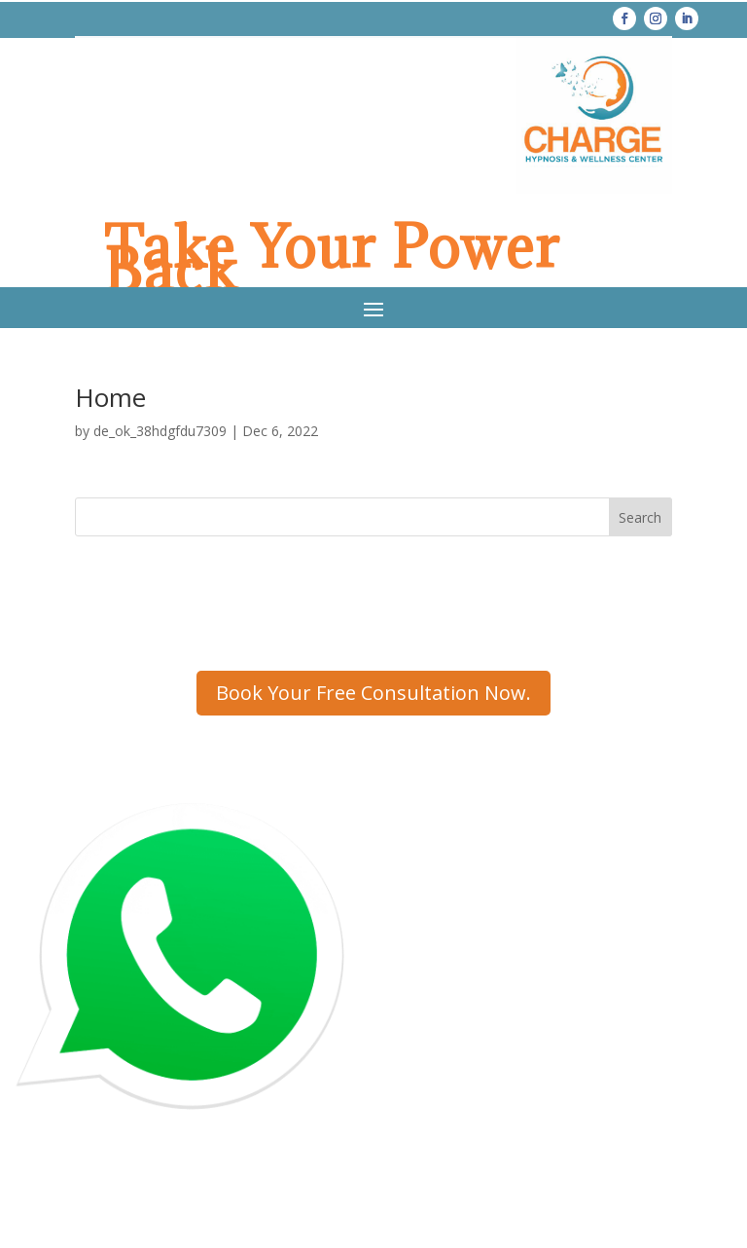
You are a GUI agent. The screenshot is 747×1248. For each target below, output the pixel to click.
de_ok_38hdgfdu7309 (160, 431)
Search (640, 517)
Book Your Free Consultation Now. (373, 692)
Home (110, 397)
